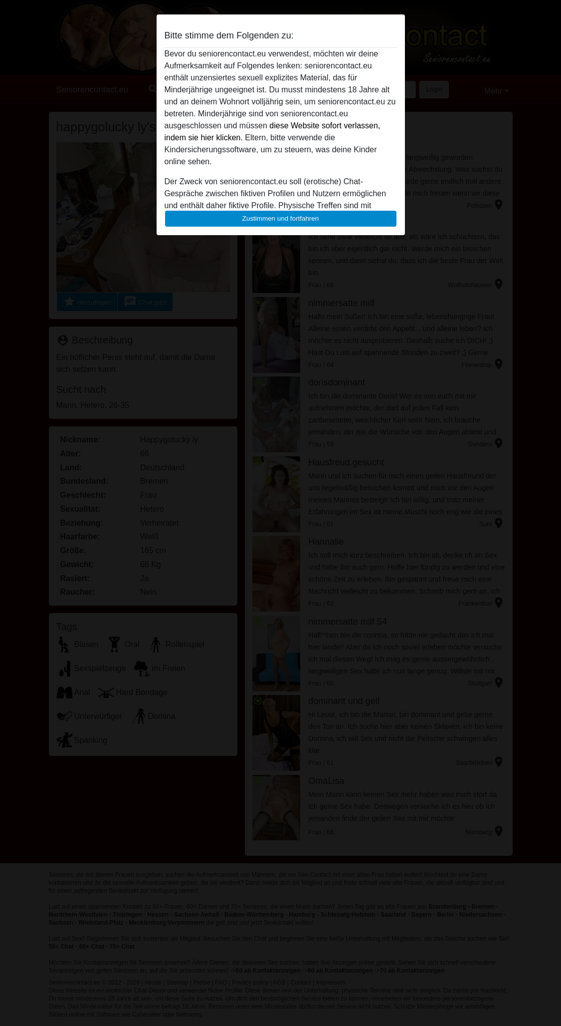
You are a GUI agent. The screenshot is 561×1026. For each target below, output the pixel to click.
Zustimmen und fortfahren (280, 218)
